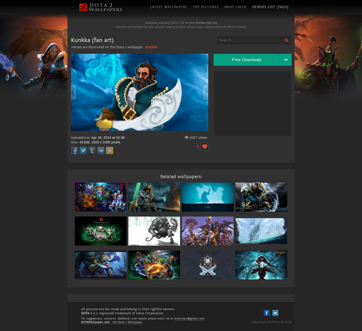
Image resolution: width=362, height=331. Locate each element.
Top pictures (206, 7)
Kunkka (151, 47)
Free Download (246, 59)
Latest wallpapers (168, 7)
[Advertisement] (252, 103)
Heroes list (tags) (270, 7)
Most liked (235, 7)
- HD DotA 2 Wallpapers (112, 322)
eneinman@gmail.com (189, 318)
